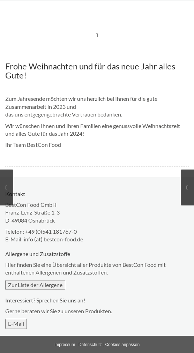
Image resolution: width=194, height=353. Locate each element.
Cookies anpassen (122, 344)
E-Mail (16, 323)
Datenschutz (90, 344)
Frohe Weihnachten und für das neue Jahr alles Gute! (90, 70)
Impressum (64, 344)
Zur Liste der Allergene (35, 284)
